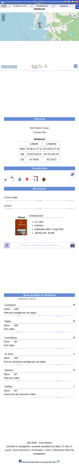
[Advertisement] (39, 93)
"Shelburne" (39, 245)
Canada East (39, 132)
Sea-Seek (39, 1)
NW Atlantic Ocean (39, 128)
